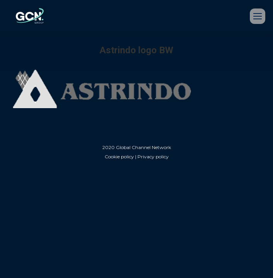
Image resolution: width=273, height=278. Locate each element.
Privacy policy (153, 156)
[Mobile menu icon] (257, 16)
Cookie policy (119, 156)
